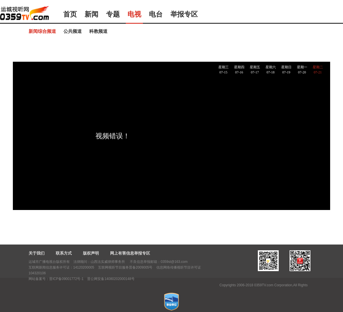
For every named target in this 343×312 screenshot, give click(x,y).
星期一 (302, 70)
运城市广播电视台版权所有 (49, 262)
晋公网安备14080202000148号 (110, 279)
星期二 (318, 70)
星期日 (286, 70)
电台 (156, 14)
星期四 (239, 70)
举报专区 (184, 14)
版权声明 (91, 253)
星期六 (270, 70)
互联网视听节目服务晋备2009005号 (125, 267)
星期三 (223, 70)
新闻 (91, 14)
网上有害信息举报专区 (130, 253)
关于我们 (37, 253)
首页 (70, 14)
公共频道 (72, 31)
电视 (134, 14)
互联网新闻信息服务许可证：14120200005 (61, 267)
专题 (113, 14)
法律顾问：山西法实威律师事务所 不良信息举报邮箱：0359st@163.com (130, 262)
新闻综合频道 (42, 31)
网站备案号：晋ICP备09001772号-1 (56, 279)
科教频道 (98, 31)
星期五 (255, 70)
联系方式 (64, 253)
